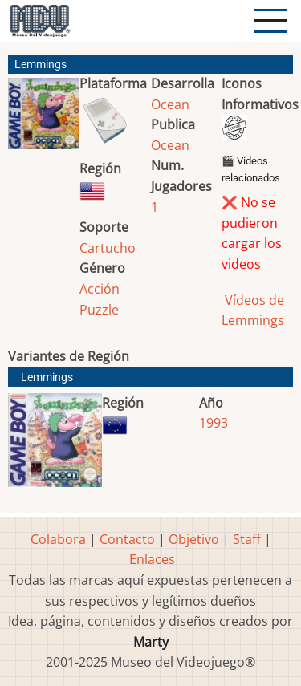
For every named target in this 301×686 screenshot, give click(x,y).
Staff (247, 539)
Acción (99, 289)
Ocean (170, 104)
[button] (43, 120)
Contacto (127, 539)
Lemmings (47, 377)
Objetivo (194, 539)
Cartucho (107, 248)
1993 (213, 423)
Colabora (58, 539)
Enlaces (152, 559)
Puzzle (99, 310)
